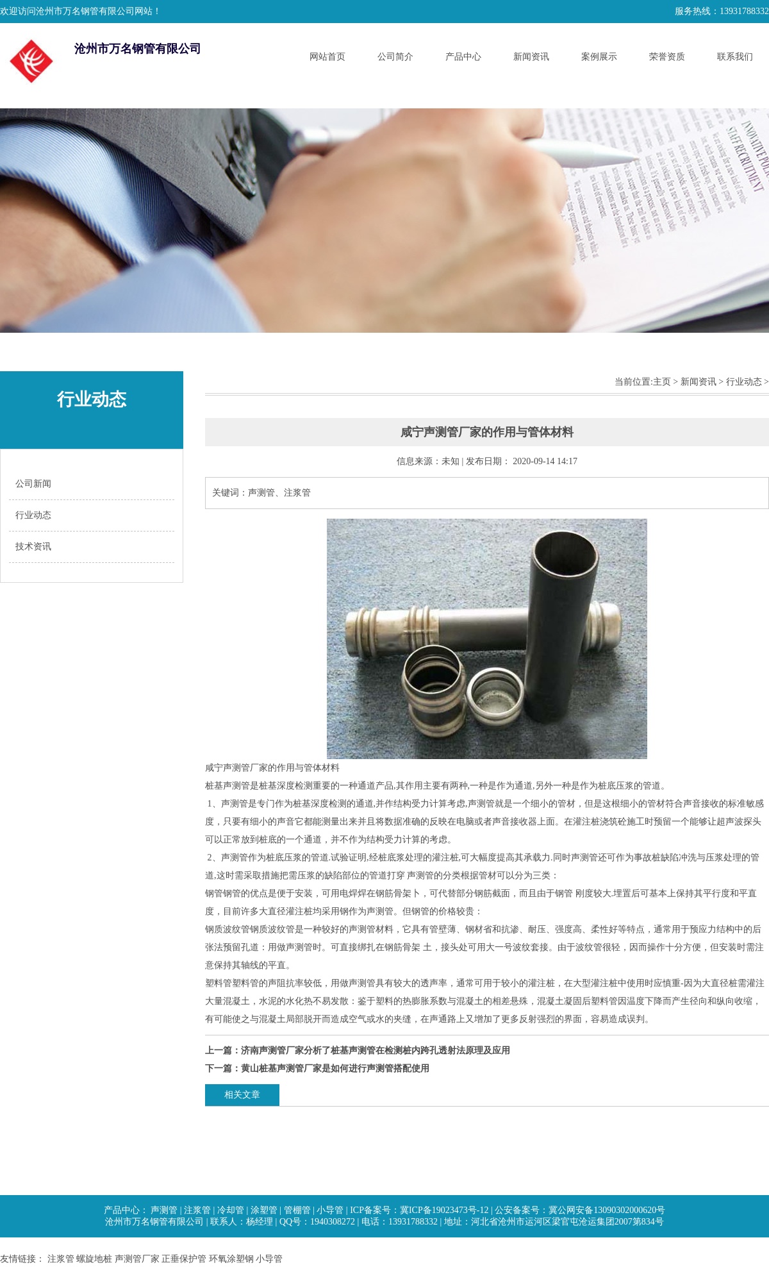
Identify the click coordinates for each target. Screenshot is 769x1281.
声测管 (164, 1210)
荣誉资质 (667, 57)
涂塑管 (264, 1210)
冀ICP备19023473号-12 (444, 1210)
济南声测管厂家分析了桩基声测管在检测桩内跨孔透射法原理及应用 (375, 1050)
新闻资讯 (531, 57)
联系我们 (735, 57)
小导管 (330, 1210)
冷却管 (230, 1210)
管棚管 (297, 1210)
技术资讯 (33, 546)
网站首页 (327, 57)
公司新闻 (33, 484)
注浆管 (197, 1210)
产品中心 (463, 57)
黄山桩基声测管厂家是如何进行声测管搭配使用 (335, 1068)
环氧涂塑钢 (231, 1259)
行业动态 (33, 515)
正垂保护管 (183, 1259)
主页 (662, 382)
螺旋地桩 (94, 1259)
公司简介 (395, 57)
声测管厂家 (137, 1259)
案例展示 (599, 57)
